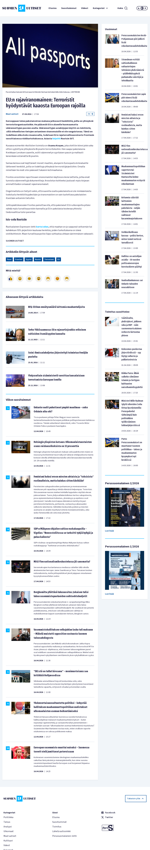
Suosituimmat (68, 8)
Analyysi (8, 826)
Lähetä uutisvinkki (61, 831)
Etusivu (53, 8)
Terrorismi (49, 259)
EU (58, 259)
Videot (84, 8)
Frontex (18, 259)
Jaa (90, 114)
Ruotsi (38, 259)
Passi (9, 259)
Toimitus (56, 826)
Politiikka (8, 817)
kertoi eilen (42, 226)
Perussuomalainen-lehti (64, 836)
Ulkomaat (9, 831)
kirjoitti (56, 138)
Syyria (28, 259)
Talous (7, 822)
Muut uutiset (12, 114)
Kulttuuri (8, 840)
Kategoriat (101, 8)
